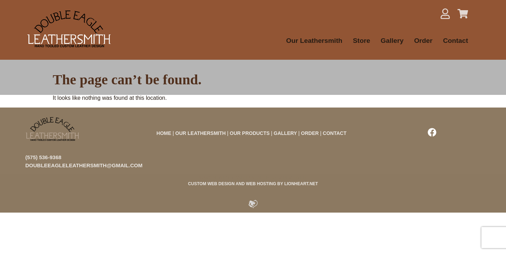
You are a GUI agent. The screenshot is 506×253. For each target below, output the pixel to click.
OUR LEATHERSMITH (200, 133)
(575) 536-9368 (43, 157)
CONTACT (334, 133)
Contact (455, 40)
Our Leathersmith (314, 40)
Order (423, 40)
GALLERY (285, 133)
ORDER (310, 133)
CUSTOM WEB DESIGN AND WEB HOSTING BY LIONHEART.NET (253, 183)
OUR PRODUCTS (250, 133)
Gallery (392, 40)
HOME (163, 133)
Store (361, 40)
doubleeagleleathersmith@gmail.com (84, 165)
